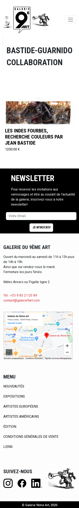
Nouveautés (13, 386)
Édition (9, 427)
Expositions (14, 396)
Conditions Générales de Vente (30, 437)
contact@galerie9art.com (21, 300)
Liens (8, 447)
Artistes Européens (20, 406)
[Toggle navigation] (70, 20)
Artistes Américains (21, 417)
